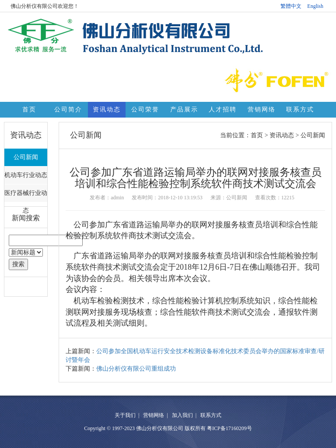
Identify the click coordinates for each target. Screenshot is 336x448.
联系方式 (300, 109)
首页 (29, 109)
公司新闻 (26, 157)
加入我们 (182, 415)
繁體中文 (290, 6)
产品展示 (184, 109)
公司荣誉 (145, 109)
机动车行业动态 (25, 175)
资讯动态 (107, 109)
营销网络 (262, 109)
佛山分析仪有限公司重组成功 (136, 368)
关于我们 (125, 415)
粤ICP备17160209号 (229, 428)
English (315, 6)
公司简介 (68, 109)
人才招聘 (223, 109)
